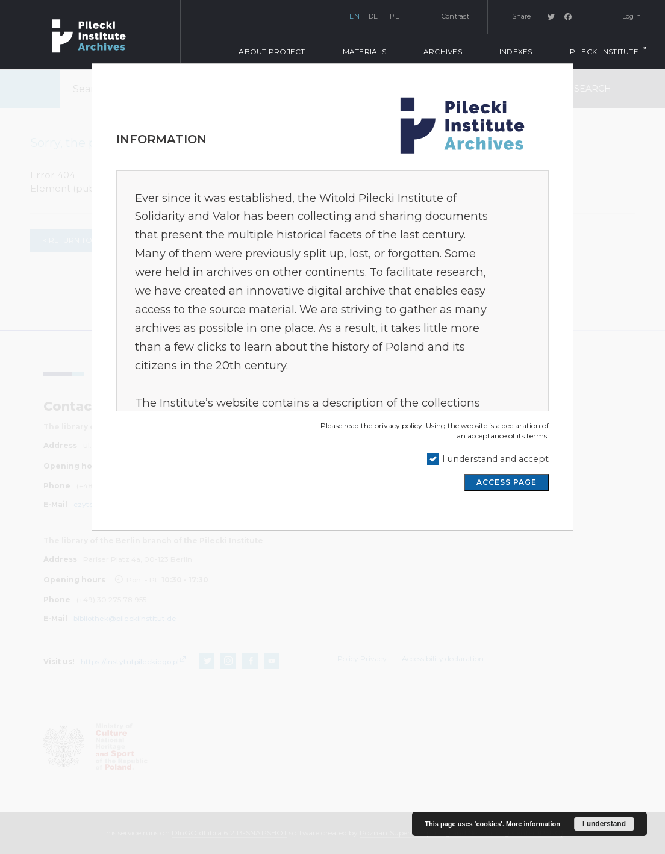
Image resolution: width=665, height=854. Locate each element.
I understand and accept (495, 458)
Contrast (455, 16)
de (373, 16)
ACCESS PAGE (506, 482)
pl (394, 16)
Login (631, 16)
